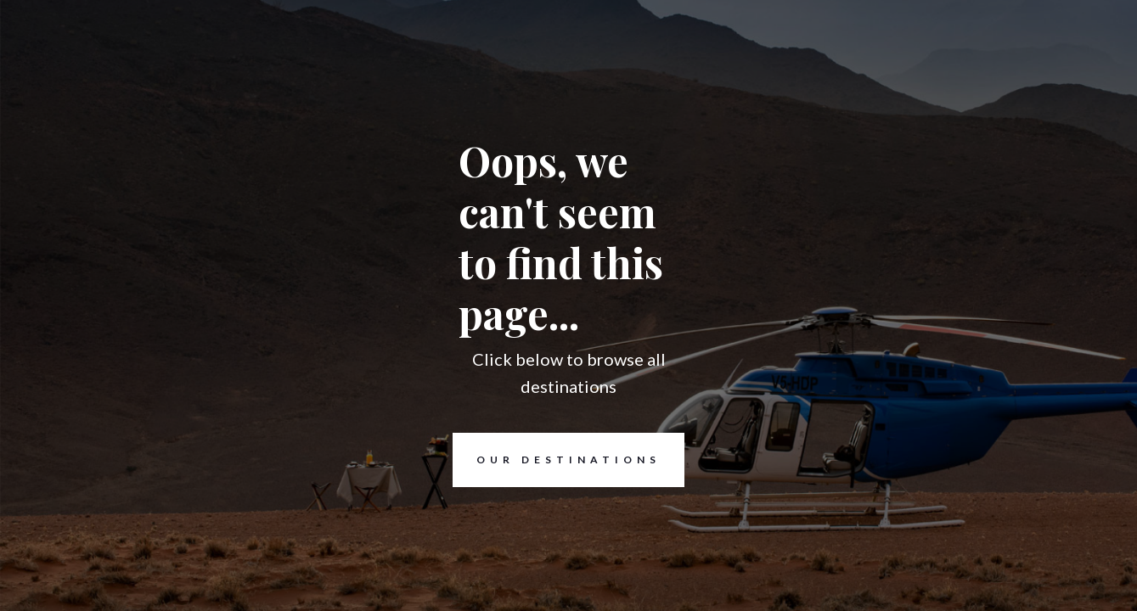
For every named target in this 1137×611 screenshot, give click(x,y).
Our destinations (557, 460)
